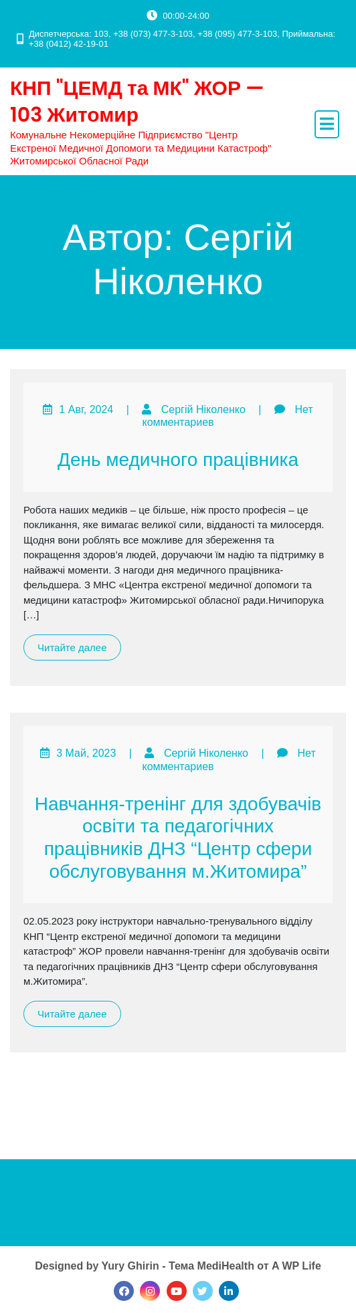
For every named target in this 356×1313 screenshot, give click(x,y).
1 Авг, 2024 (86, 409)
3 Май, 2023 (86, 753)
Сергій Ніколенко (203, 409)
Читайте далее (72, 647)
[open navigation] (327, 124)
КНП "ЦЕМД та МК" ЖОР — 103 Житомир (137, 101)
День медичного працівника (178, 459)
